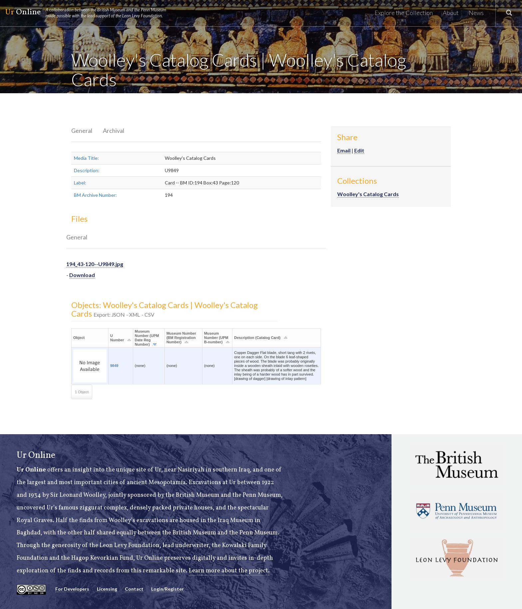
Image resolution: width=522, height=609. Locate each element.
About (451, 12)
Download (82, 275)
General (81, 130)
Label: (80, 182)
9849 (114, 366)
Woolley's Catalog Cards (368, 194)
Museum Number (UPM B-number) (216, 337)
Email (344, 150)
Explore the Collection (404, 12)
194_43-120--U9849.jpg (94, 264)
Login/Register (167, 589)
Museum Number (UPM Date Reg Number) (147, 337)
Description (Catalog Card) (257, 338)
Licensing (107, 589)
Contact (134, 589)
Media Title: (86, 158)
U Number (117, 338)
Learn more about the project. (229, 571)
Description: (87, 170)
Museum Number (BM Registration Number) (181, 337)
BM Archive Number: (95, 195)
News (476, 12)
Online (88, 13)
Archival (113, 130)
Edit (359, 150)
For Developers (72, 589)
